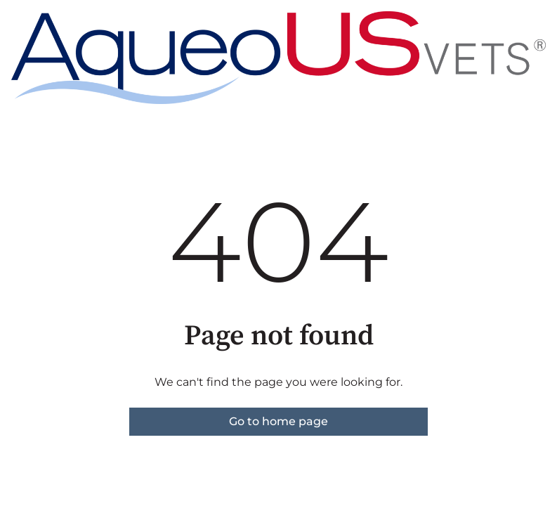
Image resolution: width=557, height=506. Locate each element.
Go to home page (278, 421)
